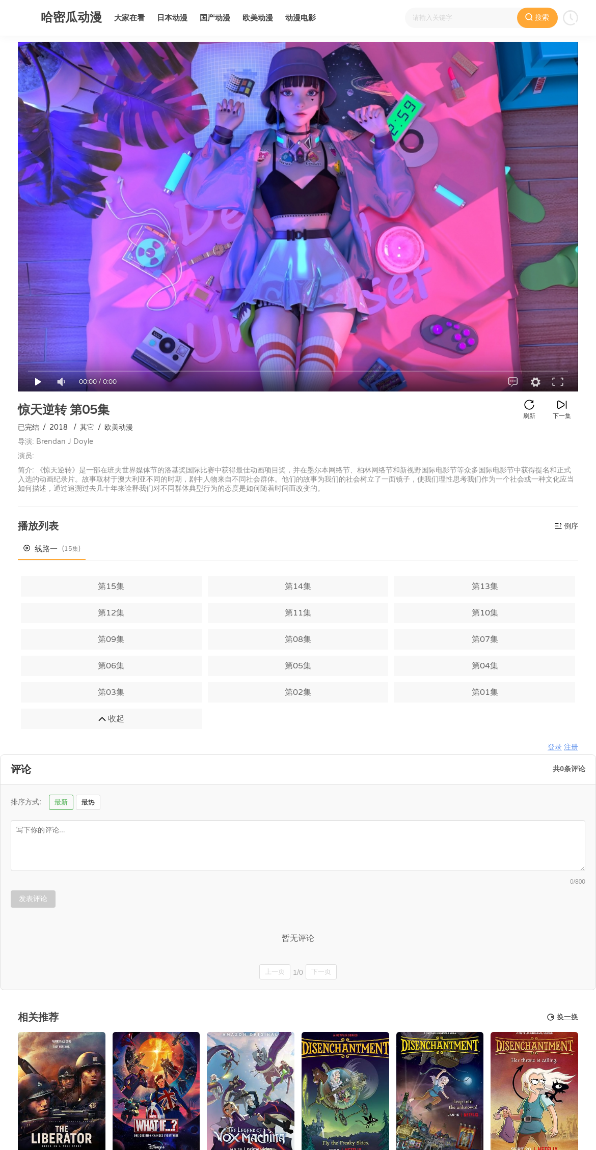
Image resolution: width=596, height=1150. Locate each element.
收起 (111, 719)
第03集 (111, 692)
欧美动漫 (257, 17)
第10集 (485, 613)
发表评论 (33, 898)
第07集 (485, 639)
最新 (61, 802)
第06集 (111, 666)
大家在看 (129, 17)
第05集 (298, 666)
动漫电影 (300, 17)
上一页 (275, 971)
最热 (88, 802)
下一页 (321, 971)
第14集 (298, 586)
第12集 (111, 613)
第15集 (111, 586)
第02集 (298, 692)
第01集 (485, 692)
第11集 (298, 613)
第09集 (111, 639)
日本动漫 (172, 17)
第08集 (298, 639)
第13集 (485, 586)
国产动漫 (215, 17)
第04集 (485, 666)
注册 (571, 747)
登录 (555, 747)
